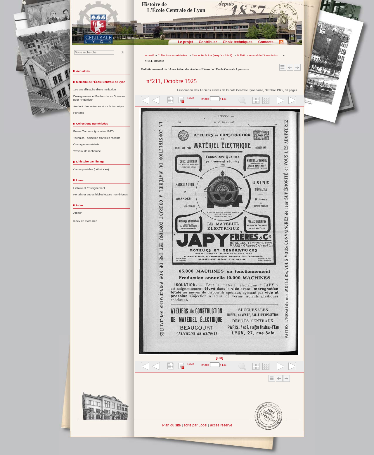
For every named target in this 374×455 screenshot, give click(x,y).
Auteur (77, 212)
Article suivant (297, 67)
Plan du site (171, 425)
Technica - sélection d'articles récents (96, 137)
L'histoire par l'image (90, 161)
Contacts (265, 42)
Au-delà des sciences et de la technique (98, 106)
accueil (149, 55)
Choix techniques (237, 42)
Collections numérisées (172, 55)
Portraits (78, 112)
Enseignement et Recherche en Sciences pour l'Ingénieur (99, 98)
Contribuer (208, 42)
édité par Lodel (195, 425)
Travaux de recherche (87, 151)
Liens (79, 180)
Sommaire (282, 67)
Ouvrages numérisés (86, 144)
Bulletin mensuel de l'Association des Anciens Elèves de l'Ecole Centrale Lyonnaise (195, 69)
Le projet (185, 42)
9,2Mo (190, 98)
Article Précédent (290, 67)
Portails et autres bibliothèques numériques (100, 194)
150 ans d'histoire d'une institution (94, 89)
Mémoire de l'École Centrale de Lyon (100, 81)
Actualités (82, 71)
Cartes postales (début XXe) (91, 169)
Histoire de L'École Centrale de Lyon (173, 7)
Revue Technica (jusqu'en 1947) (212, 55)
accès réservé (221, 425)
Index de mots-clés (85, 221)
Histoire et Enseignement (89, 188)
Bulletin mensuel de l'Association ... (259, 55)
